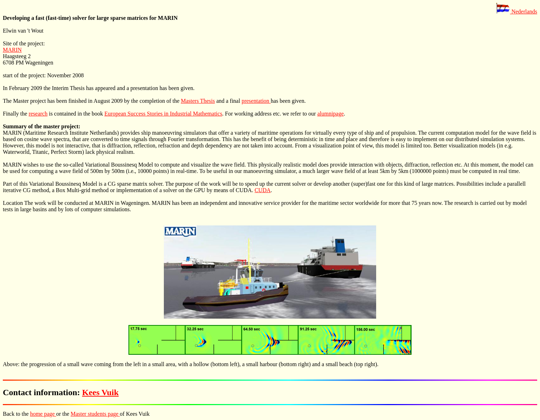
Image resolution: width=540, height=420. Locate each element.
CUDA (262, 190)
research (38, 114)
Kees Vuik (100, 392)
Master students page (95, 414)
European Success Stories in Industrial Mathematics (163, 114)
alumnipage (330, 114)
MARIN (12, 50)
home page (43, 414)
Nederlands (516, 12)
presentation (256, 101)
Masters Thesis (198, 101)
